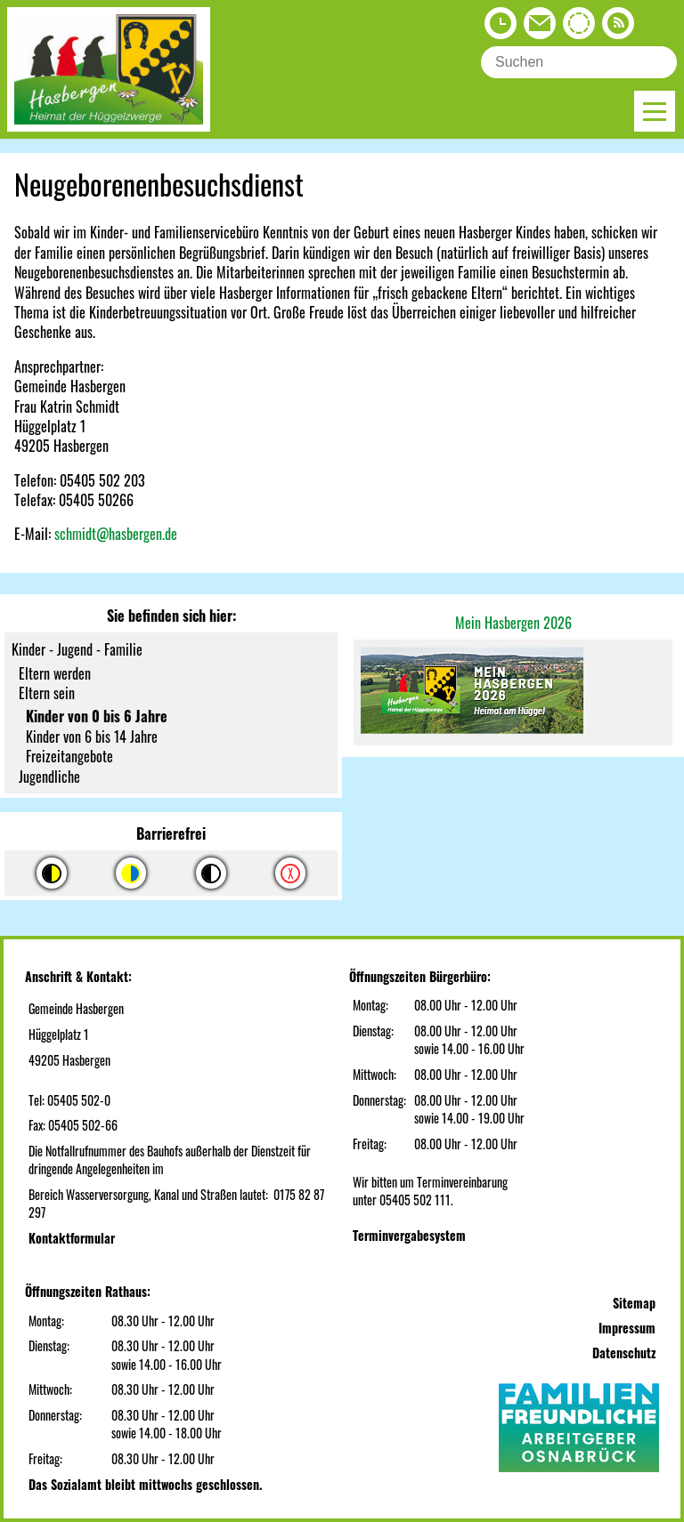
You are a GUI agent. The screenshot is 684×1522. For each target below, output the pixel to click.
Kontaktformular (71, 1237)
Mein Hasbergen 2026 (513, 622)
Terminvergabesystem (409, 1235)
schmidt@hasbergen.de (115, 533)
